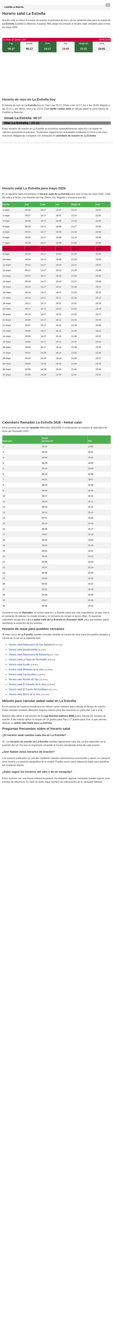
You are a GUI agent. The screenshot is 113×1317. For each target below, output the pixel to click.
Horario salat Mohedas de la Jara (26, 669)
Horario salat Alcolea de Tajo (24, 679)
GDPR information (11, 796)
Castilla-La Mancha (14, 7)
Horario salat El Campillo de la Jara (27, 684)
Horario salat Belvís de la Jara (24, 694)
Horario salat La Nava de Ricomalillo (28, 659)
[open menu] (108, 5)
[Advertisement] (56, 77)
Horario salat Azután (19, 664)
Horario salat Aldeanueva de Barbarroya (30, 654)
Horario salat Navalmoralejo (23, 649)
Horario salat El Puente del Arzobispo (28, 689)
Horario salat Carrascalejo (22, 674)
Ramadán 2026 (20, 431)
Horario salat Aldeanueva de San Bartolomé (32, 645)
